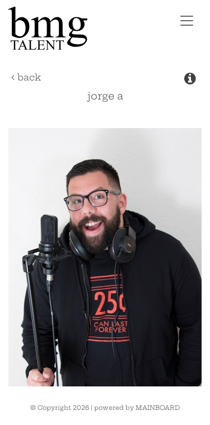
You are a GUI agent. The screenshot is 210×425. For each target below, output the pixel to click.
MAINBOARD (158, 408)
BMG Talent (80, 28)
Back (26, 77)
